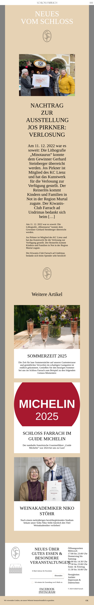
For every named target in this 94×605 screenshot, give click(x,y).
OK (86, 600)
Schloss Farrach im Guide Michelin (47, 443)
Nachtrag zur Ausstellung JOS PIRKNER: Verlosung (50, 123)
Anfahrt (72, 584)
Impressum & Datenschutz (74, 588)
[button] (91, 2)
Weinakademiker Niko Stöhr (47, 518)
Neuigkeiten (74, 582)
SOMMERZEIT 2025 (47, 363)
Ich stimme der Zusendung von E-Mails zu (48, 590)
